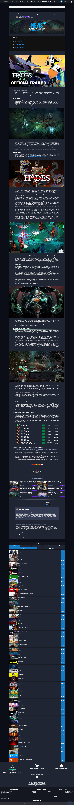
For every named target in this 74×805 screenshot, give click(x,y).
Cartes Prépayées (68, 790)
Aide (69, 803)
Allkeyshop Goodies (69, 794)
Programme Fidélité (68, 788)
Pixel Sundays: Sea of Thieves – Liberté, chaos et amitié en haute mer (28, 491)
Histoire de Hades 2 (20, 44)
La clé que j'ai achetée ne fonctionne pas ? (9, 792)
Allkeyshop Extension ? (5, 795)
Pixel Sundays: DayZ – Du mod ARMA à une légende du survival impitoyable (28, 480)
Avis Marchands (68, 792)
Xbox (55, 790)
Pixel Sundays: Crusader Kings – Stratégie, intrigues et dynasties (55, 480)
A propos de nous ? (5, 790)
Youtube (49, 788)
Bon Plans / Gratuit (68, 791)
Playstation (56, 792)
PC (54, 788)
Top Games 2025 (68, 793)
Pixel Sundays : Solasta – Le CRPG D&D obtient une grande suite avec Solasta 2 (56, 491)
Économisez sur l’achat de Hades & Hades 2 (26, 49)
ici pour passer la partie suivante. (37, 156)
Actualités (27, 16)
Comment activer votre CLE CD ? (7, 793)
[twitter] (49, 502)
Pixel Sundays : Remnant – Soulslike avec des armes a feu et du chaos (55, 485)
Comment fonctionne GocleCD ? (7, 788)
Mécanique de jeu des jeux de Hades (24, 46)
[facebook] (47, 502)
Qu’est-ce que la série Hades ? (22, 40)
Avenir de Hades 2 (19, 47)
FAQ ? (2, 794)
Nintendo (55, 794)
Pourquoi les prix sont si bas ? (6, 791)
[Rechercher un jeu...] (37, 7)
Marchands (34, 790)
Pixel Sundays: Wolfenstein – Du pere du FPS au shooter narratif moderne (27, 485)
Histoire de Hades (19, 43)
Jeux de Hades (18, 41)
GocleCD (33, 419)
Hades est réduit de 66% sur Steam (38, 414)
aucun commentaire (29, 17)
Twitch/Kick (34, 788)
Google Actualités (52, 529)
